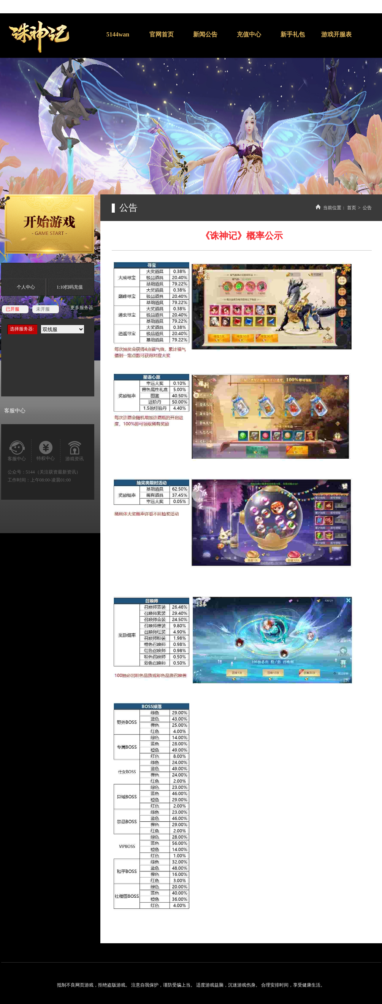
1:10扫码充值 (70, 287)
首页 (351, 207)
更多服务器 (81, 307)
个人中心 (26, 287)
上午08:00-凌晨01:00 (50, 480)
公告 (367, 207)
